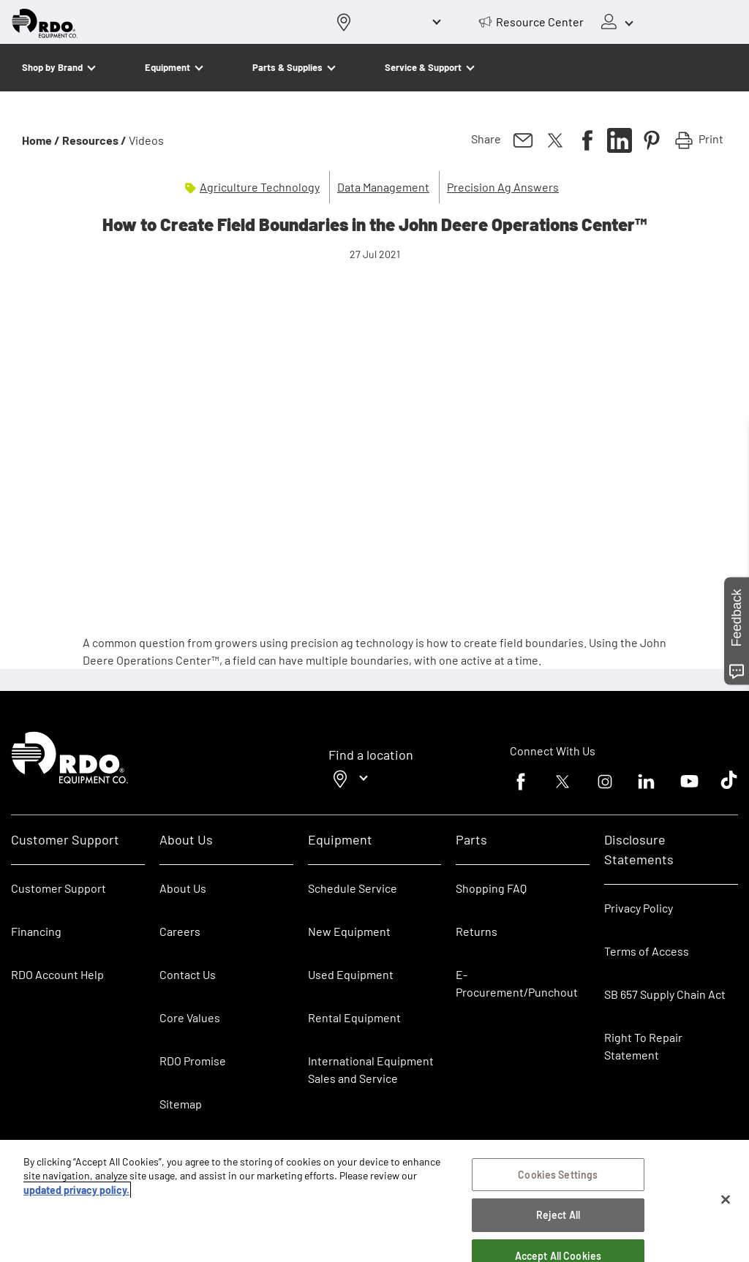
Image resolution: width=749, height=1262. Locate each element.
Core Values (189, 1017)
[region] (374, 1201)
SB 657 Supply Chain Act (665, 994)
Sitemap (180, 1104)
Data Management (383, 187)
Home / (41, 140)
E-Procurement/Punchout (517, 983)
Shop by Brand (52, 67)
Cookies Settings (558, 1174)
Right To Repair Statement (643, 1046)
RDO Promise (192, 1061)
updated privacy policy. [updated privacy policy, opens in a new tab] (76, 1190)
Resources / (94, 140)
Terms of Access (646, 951)
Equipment (167, 67)
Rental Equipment (355, 1017)
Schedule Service (352, 888)
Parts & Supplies (287, 67)
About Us (182, 888)
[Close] (726, 1200)
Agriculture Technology (260, 187)
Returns (476, 931)
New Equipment (349, 931)
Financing (36, 931)
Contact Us (187, 974)
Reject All (558, 1215)
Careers (179, 931)
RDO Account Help (57, 974)
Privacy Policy (638, 908)
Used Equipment (351, 974)
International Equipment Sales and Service (371, 1069)
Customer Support (58, 888)
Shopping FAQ (491, 888)
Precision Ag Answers (503, 187)
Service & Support (423, 67)
